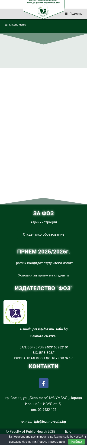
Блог (69, 431)
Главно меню (15, 24)
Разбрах (76, 441)
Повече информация (51, 441)
